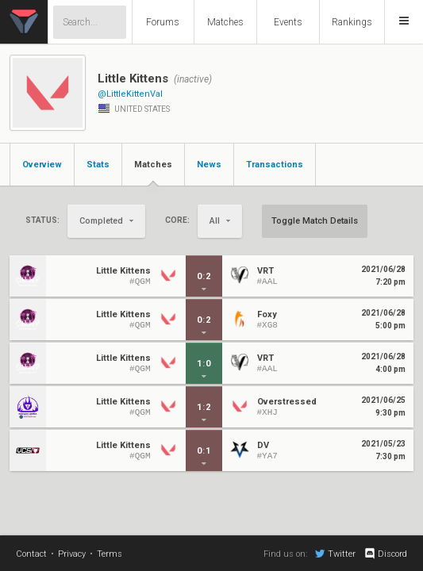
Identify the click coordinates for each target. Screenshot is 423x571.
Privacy (72, 554)
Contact (31, 554)
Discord (385, 553)
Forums (162, 22)
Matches (225, 22)
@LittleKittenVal (130, 94)
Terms (109, 554)
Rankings (352, 22)
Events (288, 22)
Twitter (335, 553)
